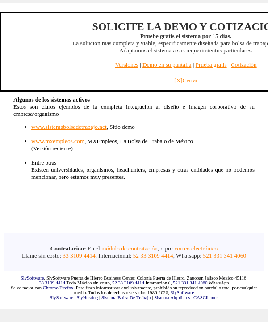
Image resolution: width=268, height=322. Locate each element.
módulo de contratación (129, 248)
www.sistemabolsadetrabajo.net (69, 126)
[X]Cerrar (186, 80)
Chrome (50, 287)
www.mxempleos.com (57, 141)
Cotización (244, 64)
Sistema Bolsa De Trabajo (126, 297)
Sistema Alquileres (172, 297)
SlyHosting (87, 297)
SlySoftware (32, 277)
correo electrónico (196, 248)
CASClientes (205, 297)
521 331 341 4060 (224, 255)
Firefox (66, 287)
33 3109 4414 (79, 255)
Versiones (126, 64)
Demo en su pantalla (166, 64)
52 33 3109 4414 (153, 255)
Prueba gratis (211, 64)
